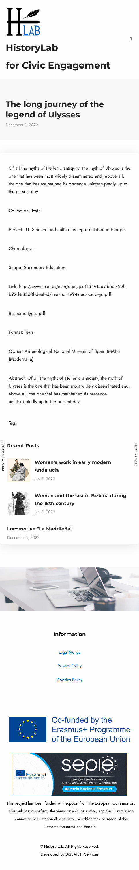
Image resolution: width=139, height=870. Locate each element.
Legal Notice (69, 652)
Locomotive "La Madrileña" (39, 529)
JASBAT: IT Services (82, 854)
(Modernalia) (21, 359)
